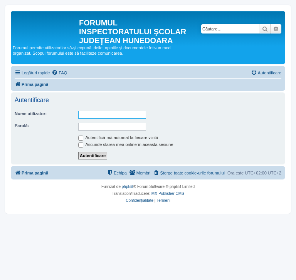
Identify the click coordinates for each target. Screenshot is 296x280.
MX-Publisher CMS (167, 193)
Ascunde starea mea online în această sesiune (125, 144)
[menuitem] (59, 72)
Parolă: (22, 125)
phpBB (127, 186)
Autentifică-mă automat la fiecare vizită (118, 137)
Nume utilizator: (31, 113)
